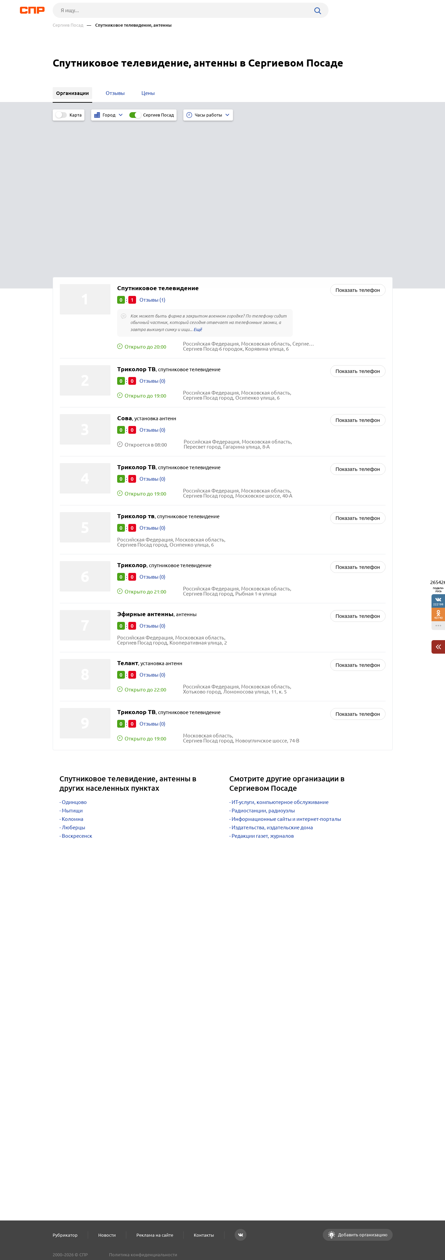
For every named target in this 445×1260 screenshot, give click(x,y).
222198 (438, 604)
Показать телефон (358, 139)
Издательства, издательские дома (272, 676)
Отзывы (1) (152, 149)
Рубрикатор (65, 1235)
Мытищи (72, 659)
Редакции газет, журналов (263, 685)
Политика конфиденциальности (143, 1254)
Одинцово (74, 651)
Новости (107, 1235)
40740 (438, 618)
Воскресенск (77, 685)
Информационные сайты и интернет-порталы (286, 668)
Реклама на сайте (154, 1235)
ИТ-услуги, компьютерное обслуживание (280, 651)
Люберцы (73, 676)
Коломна (72, 668)
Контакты (204, 1235)
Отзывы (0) (152, 230)
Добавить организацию (362, 1234)
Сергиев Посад (68, 25)
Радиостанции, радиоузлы (263, 659)
